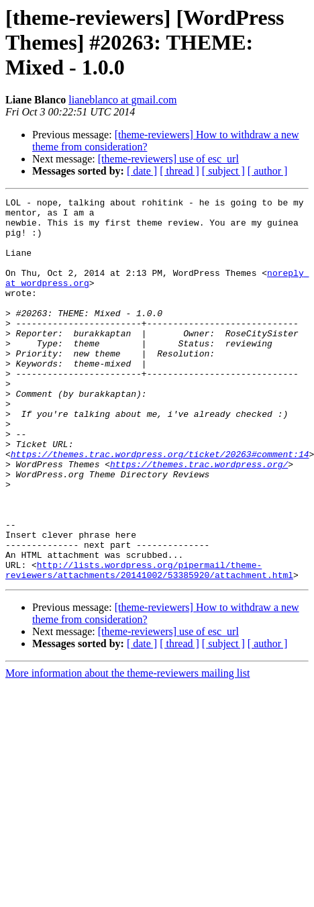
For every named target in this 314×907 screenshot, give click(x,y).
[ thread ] (179, 171)
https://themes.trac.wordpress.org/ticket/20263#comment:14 (160, 506)
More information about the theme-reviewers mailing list (127, 749)
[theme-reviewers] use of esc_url (168, 158)
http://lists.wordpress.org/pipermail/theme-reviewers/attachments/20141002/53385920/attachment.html (149, 645)
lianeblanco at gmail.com (122, 99)
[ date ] (142, 171)
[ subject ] (223, 171)
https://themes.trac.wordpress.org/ (199, 518)
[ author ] (268, 171)
